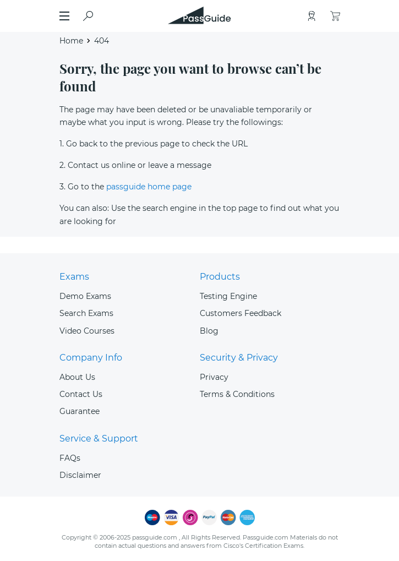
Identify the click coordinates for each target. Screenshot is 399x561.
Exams (74, 276)
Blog (209, 331)
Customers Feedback (240, 313)
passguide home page (149, 187)
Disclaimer (80, 475)
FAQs (69, 458)
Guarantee (79, 411)
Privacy (214, 377)
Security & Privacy (239, 357)
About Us (77, 377)
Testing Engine (228, 296)
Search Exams (86, 313)
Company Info (90, 357)
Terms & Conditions (237, 394)
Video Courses (86, 331)
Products (220, 276)
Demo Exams (85, 296)
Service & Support (98, 438)
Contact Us (80, 394)
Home (71, 41)
